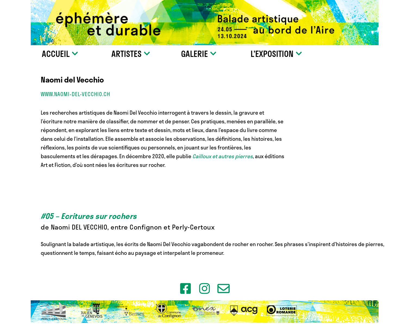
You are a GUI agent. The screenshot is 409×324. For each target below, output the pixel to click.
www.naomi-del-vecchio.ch (75, 94)
